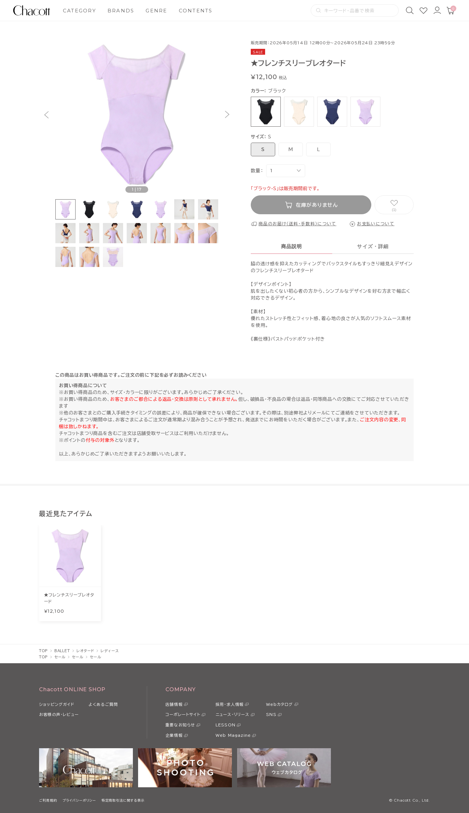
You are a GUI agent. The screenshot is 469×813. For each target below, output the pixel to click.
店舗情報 (174, 704)
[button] (46, 114)
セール (60, 657)
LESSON (225, 725)
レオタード (85, 650)
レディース (110, 650)
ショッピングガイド (56, 704)
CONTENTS (196, 10)
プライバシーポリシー (79, 800)
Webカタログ (279, 704)
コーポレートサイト (182, 714)
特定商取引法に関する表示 (123, 800)
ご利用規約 (48, 800)
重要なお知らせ (180, 725)
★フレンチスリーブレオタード (69, 598)
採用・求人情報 (230, 704)
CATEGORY (79, 10)
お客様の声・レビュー (59, 714)
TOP (43, 650)
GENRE (156, 10)
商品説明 (291, 246)
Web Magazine (233, 735)
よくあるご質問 (103, 704)
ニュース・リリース (232, 714)
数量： (257, 170)
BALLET (62, 650)
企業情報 (174, 735)
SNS (271, 714)
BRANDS (121, 10)
